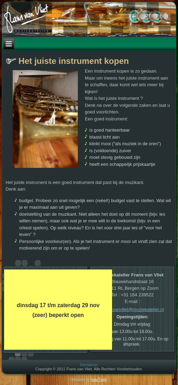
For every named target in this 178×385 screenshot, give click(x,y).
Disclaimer (89, 365)
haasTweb (99, 380)
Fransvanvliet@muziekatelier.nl (132, 309)
